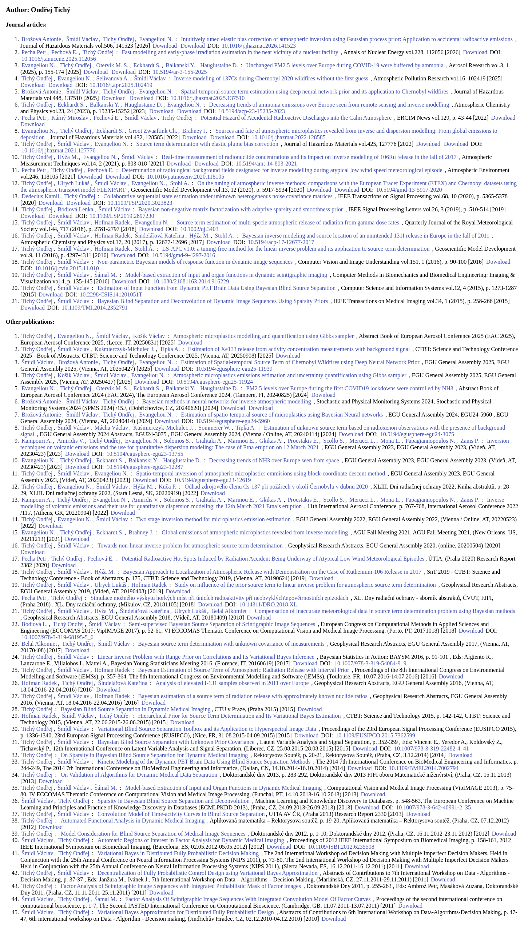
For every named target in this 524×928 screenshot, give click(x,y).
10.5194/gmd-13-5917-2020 (409, 190)
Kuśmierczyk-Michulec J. (124, 349)
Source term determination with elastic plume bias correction (207, 144)
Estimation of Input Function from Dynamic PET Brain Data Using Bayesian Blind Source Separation (217, 288)
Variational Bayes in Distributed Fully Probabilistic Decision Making (178, 853)
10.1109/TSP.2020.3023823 (140, 203)
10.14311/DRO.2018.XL (268, 604)
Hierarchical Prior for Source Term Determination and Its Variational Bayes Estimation (239, 716)
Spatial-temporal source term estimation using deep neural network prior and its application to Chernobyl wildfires (314, 91)
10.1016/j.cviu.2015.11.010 (67, 268)
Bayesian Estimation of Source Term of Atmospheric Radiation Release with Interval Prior (243, 670)
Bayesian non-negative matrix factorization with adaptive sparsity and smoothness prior (240, 209)
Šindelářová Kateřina (159, 235)
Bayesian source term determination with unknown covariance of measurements (231, 644)
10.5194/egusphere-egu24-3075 (417, 434)
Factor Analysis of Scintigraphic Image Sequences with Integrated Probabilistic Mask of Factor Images (181, 886)
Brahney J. (194, 131)
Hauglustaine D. (219, 65)
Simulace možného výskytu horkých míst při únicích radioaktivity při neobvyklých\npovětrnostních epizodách (219, 598)
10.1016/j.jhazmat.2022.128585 (288, 137)
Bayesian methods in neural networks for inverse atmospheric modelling (226, 401)
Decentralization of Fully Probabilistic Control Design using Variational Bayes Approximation (208, 873)
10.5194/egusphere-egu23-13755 (145, 454)
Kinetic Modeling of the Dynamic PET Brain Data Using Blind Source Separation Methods (204, 761)
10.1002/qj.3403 (199, 229)
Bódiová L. (34, 624)
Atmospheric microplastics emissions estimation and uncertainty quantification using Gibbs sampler (289, 375)
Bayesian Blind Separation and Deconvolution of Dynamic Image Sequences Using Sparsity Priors (213, 301)
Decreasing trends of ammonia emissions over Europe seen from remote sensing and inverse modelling (329, 104)
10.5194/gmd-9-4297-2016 (183, 255)
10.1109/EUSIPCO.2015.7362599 (375, 735)
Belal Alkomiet (228, 611)
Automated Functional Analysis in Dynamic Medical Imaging (133, 820)
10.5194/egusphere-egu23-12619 (212, 480)
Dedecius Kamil (40, 196)
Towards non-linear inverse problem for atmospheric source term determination (190, 545)
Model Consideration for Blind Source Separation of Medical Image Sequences (153, 834)
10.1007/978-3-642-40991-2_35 (433, 807)
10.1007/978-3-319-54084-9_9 (370, 663)
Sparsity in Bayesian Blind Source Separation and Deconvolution (174, 801)
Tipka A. (170, 349)
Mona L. (390, 441)
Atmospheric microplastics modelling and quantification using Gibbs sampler (263, 336)
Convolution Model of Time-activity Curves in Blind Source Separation (181, 814)
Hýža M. (67, 157)
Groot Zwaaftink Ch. (152, 131)
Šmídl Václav (82, 39)
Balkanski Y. (180, 65)
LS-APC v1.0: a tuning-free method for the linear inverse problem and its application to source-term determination (296, 249)
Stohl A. (179, 183)
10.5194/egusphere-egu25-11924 (214, 382)
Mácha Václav (111, 428)
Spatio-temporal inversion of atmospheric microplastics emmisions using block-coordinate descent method (260, 473)
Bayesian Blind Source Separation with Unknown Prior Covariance (176, 742)
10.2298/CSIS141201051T (111, 294)
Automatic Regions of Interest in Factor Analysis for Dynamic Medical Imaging (191, 840)
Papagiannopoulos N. (430, 441)
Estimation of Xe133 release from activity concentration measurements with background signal (299, 349)
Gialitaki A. (209, 441)
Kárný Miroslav (69, 118)
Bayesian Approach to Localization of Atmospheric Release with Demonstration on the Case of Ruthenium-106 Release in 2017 (272, 572)
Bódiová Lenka (75, 209)
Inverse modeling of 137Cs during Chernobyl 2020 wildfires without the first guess (271, 78)
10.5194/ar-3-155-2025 (180, 72)
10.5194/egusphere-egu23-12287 (145, 467)
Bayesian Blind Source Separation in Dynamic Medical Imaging (136, 709)
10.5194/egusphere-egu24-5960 (233, 421)
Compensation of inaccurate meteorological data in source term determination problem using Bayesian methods (385, 611)
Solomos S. (177, 441)
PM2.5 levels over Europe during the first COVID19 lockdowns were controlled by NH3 (349, 388)
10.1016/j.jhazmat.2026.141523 (259, 46)
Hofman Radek (112, 222)
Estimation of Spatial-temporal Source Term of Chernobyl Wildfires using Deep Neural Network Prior (300, 362)
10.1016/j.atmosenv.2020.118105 (186, 177)
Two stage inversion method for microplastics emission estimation (213, 519)
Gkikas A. (271, 441)
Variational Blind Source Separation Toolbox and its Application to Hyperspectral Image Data (207, 729)
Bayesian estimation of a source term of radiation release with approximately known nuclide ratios (252, 696)
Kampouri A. (36, 441)
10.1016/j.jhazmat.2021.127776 (58, 150)
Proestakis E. (303, 441)
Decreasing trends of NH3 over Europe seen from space (274, 460)
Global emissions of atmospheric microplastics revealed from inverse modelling (255, 532)
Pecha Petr (33, 52)
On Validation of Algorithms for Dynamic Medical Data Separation (139, 775)
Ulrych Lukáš (73, 183)
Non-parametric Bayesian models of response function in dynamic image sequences (195, 262)
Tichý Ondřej (118, 39)
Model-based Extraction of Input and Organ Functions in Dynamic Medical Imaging (223, 788)
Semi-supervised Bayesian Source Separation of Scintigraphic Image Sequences (222, 624)
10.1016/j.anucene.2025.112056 (58, 59)
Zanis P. (469, 441)
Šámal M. (105, 275)
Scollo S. (333, 441)
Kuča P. (167, 486)
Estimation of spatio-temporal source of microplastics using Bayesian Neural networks (282, 414)
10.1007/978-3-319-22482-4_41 (431, 748)
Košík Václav (149, 336)
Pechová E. (64, 52)
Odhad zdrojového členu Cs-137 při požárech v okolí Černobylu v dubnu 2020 (276, 486)
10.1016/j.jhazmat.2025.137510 (208, 98)
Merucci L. (362, 441)
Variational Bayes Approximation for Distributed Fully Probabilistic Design (186, 912)
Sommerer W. (214, 428)
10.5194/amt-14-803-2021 (266, 163)
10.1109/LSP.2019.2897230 (122, 216)
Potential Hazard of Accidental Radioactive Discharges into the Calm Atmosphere (296, 118)
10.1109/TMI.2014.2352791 (95, 307)
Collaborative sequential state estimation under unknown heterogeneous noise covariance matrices (218, 196)
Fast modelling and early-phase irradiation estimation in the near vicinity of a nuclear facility (230, 52)
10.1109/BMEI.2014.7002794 (424, 768)
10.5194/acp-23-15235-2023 (251, 111)
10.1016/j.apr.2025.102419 (121, 85)
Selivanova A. (112, 78)
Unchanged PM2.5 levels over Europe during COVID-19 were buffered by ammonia (345, 65)
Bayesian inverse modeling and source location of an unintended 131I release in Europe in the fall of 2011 (365, 235)
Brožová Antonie (41, 39)
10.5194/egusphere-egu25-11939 (234, 369)
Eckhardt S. (147, 65)
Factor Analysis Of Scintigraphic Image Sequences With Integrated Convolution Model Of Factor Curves (247, 899)
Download (164, 46)
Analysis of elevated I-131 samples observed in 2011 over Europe (232, 683)
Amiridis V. (70, 441)
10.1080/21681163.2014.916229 (191, 281)
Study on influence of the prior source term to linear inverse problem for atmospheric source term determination (305, 585)
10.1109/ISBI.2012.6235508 (341, 847)
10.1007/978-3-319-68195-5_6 (57, 637)
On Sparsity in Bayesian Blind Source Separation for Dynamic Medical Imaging (154, 755)
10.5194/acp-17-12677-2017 (281, 242)
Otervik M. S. (112, 65)
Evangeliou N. (155, 39)
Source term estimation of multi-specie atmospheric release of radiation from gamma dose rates (288, 222)
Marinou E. (241, 441)
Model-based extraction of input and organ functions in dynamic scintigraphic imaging (226, 275)
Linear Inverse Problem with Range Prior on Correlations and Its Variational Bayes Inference (206, 657)
